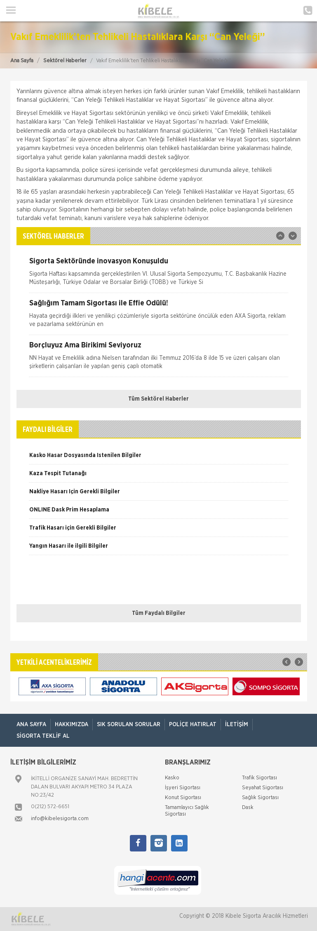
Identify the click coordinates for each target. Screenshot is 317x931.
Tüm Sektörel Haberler (158, 399)
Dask (248, 807)
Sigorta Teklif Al (43, 736)
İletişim (236, 724)
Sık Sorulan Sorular (128, 724)
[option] (159, 275)
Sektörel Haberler (65, 60)
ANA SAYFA (31, 724)
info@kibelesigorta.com (60, 818)
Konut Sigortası (183, 797)
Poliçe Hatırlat (192, 724)
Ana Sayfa (21, 60)
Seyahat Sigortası (262, 787)
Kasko (172, 778)
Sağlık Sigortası (260, 797)
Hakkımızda (71, 724)
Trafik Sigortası (259, 778)
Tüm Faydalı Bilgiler (159, 613)
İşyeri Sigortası (182, 787)
